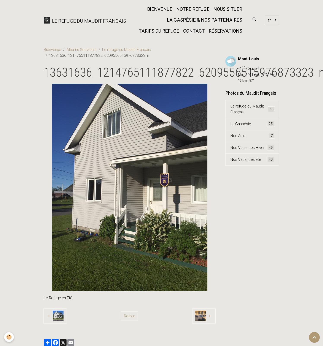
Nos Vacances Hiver (252, 147)
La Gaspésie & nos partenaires (204, 20)
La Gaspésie (252, 124)
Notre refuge (193, 9)
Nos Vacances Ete (252, 159)
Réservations (225, 31)
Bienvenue (159, 9)
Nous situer (227, 9)
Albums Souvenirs (82, 49)
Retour (129, 316)
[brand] (81, 20)
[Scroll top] (314, 337)
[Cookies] (9, 337)
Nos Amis (252, 136)
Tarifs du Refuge (159, 31)
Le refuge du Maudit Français (126, 49)
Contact (194, 31)
